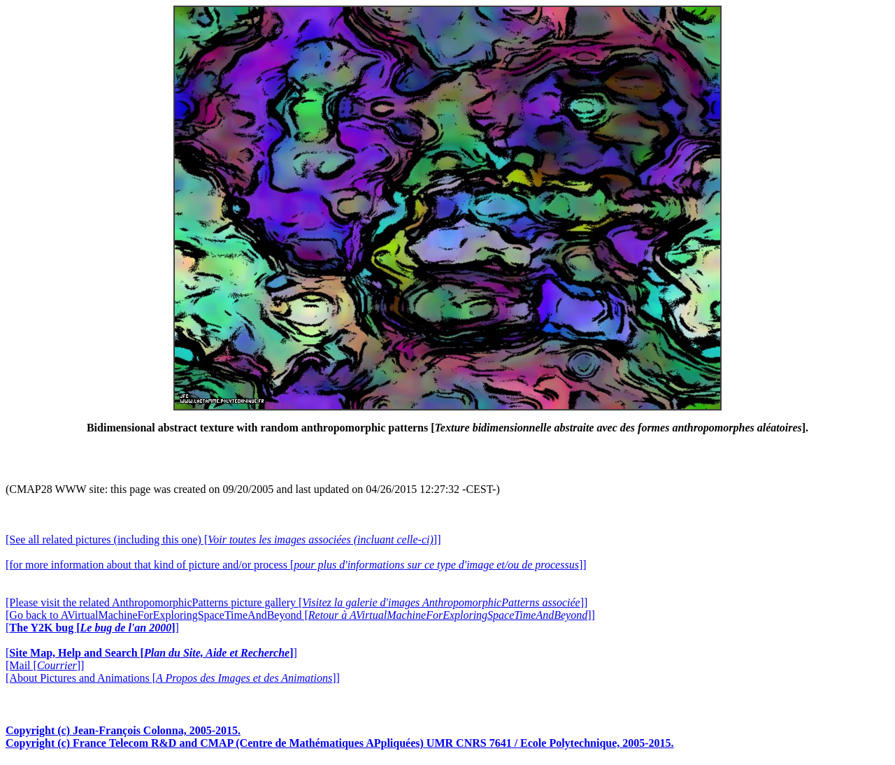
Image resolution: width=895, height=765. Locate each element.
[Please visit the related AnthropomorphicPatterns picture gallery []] (296, 602)
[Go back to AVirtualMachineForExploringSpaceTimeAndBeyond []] (300, 615)
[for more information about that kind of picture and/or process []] (296, 565)
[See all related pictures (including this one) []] (223, 539)
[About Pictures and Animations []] (173, 678)
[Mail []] (45, 665)
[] (92, 628)
